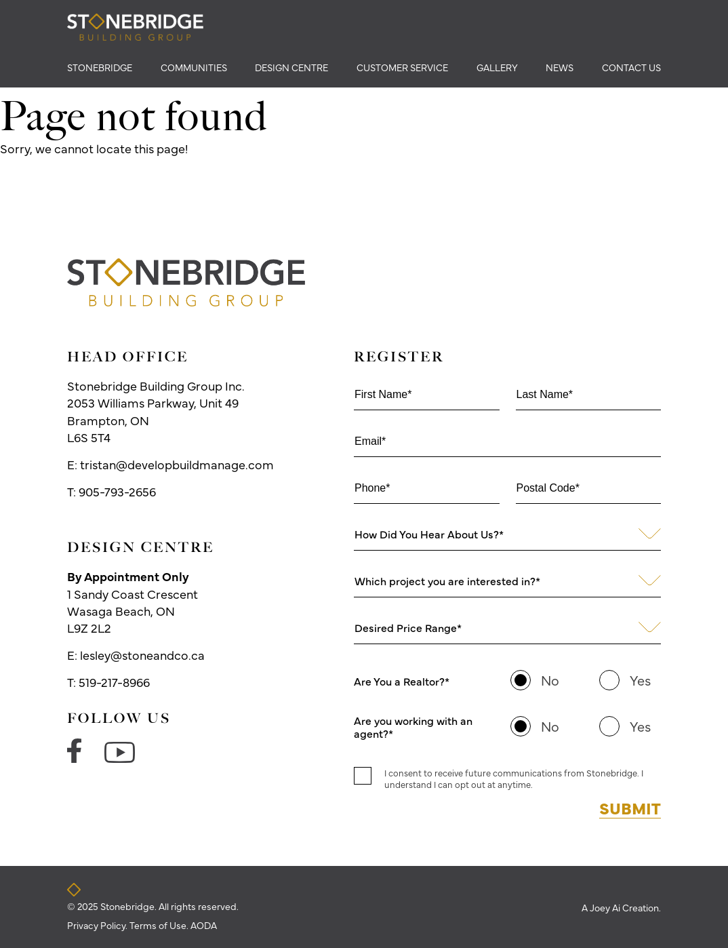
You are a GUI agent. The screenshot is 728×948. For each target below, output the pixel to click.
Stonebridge (99, 67)
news (559, 67)
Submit (630, 807)
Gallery (497, 67)
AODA (203, 925)
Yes (640, 680)
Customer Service (402, 67)
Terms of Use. (159, 925)
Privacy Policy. (98, 925)
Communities (194, 67)
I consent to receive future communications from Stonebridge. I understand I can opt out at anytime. (513, 778)
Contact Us (631, 67)
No (550, 680)
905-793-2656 (117, 491)
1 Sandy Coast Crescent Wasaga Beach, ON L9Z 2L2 (132, 602)
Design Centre (291, 67)
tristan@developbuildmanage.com (177, 464)
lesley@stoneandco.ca (142, 654)
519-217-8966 (114, 681)
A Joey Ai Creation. (621, 907)
